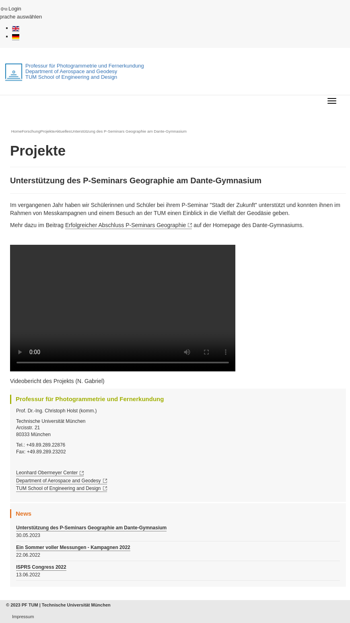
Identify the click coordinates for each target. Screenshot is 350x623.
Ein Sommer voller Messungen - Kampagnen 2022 (73, 547)
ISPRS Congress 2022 (41, 567)
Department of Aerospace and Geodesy (58, 481)
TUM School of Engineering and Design (58, 488)
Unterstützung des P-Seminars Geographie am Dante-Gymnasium (91, 528)
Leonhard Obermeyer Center (47, 472)
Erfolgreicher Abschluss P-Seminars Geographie (125, 225)
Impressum (23, 616)
